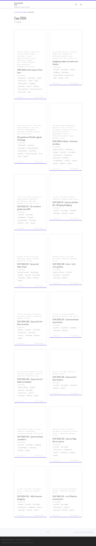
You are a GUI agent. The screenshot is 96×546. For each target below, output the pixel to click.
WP (10, 542)
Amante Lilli (22, 97)
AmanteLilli (11, 540)
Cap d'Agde (23, 12)
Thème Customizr (28, 542)
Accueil (16, 12)
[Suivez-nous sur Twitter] (86, 540)
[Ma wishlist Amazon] (91, 540)
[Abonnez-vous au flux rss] (94, 540)
